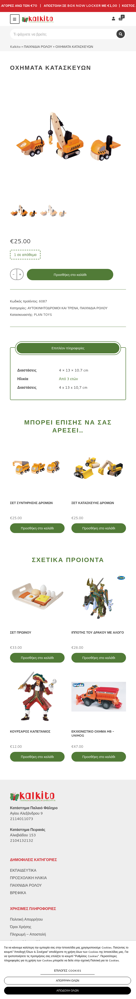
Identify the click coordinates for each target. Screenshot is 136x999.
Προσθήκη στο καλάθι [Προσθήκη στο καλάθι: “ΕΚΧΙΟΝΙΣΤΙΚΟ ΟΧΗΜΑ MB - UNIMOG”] (98, 756)
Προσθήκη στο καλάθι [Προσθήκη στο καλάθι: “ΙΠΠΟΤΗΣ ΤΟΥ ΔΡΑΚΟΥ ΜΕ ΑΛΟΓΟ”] (98, 657)
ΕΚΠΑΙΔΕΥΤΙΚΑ (23, 870)
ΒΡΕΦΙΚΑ (18, 892)
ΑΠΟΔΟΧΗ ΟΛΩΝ (67, 990)
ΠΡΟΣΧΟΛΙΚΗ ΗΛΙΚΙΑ (28, 877)
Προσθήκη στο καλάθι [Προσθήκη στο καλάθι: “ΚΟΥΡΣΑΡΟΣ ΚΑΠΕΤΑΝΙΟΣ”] (37, 756)
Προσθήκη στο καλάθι (70, 274)
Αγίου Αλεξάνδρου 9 (26, 813)
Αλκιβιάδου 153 (23, 834)
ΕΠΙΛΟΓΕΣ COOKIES (67, 970)
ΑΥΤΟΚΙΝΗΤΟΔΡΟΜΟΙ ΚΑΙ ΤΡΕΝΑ (53, 308)
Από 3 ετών (68, 378)
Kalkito (15, 46)
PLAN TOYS (43, 314)
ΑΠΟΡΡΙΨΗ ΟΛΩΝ (67, 980)
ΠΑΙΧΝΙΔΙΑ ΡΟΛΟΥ (38, 46)
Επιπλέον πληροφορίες (68, 348)
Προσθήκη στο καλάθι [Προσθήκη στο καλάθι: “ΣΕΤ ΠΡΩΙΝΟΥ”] (37, 657)
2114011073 (21, 818)
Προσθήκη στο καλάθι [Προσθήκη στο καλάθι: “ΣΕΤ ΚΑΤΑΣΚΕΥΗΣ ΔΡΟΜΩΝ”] (98, 528)
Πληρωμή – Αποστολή (28, 934)
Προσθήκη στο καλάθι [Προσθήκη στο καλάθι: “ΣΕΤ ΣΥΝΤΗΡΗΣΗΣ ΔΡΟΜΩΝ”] (37, 528)
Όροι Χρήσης (20, 926)
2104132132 (21, 840)
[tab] (68, 348)
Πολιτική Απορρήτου (26, 919)
